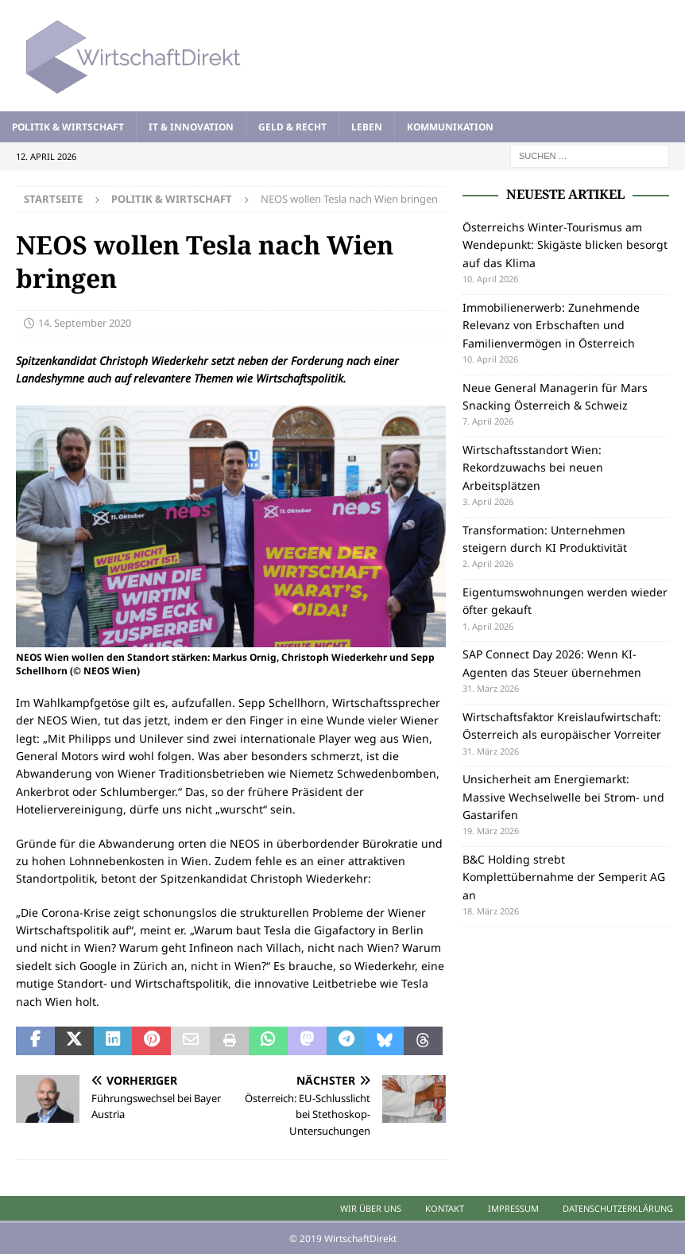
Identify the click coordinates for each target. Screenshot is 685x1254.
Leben (366, 127)
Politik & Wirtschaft (68, 127)
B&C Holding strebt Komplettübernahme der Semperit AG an (563, 877)
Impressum (513, 1208)
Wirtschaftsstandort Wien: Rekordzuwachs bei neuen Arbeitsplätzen (532, 467)
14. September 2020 (84, 323)
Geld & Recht (292, 127)
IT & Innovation (191, 127)
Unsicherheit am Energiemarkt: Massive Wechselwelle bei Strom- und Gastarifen (563, 796)
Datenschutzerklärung (618, 1208)
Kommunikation (450, 127)
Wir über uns (370, 1208)
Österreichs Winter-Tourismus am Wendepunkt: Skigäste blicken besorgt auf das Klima (565, 244)
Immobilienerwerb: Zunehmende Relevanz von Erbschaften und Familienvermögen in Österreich (551, 325)
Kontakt (444, 1208)
